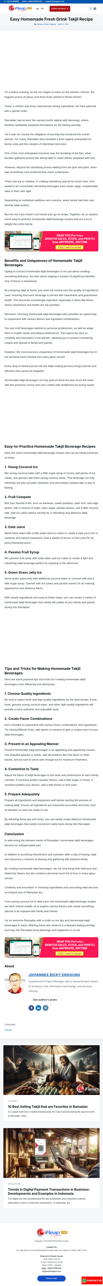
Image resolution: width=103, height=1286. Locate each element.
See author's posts (45, 999)
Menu (94, 9)
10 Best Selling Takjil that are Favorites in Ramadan (48, 1107)
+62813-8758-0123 (54, 1268)
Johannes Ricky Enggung (46, 24)
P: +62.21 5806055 (12, 1)
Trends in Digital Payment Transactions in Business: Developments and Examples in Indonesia (49, 1192)
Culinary (8, 1030)
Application (14, 1184)
